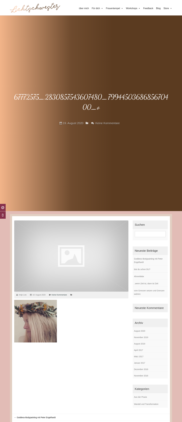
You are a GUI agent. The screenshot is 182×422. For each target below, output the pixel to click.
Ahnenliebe (139, 276)
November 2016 (141, 376)
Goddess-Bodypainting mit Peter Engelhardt (148, 260)
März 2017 (138, 356)
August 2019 (139, 344)
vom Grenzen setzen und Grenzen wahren (149, 292)
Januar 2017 (139, 363)
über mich (84, 8)
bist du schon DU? (142, 269)
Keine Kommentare (107, 123)
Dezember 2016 (141, 369)
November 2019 (141, 337)
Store (168, 8)
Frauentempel (114, 8)
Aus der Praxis (140, 397)
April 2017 (138, 350)
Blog (158, 8)
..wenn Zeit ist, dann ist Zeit (146, 283)
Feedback (148, 8)
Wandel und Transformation (146, 404)
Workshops (133, 8)
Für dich (97, 8)
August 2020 (139, 331)
